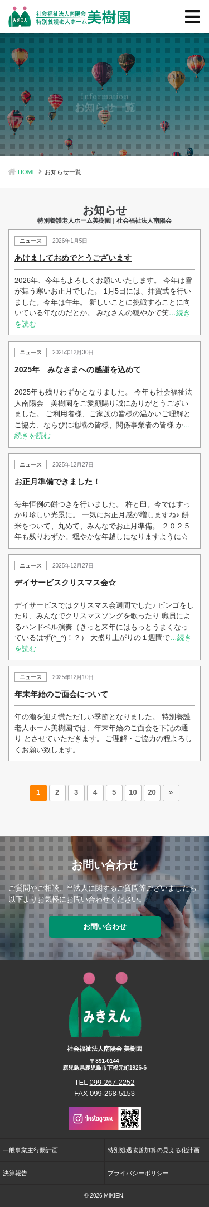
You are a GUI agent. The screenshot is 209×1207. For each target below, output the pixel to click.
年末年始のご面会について (61, 694)
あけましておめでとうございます (73, 257)
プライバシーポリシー (138, 1173)
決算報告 (15, 1173)
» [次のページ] (171, 792)
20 (151, 792)
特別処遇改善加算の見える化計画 (154, 1150)
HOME (27, 172)
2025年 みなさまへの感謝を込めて (77, 369)
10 (133, 792)
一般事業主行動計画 (30, 1150)
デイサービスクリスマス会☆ (65, 582)
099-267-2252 (112, 1082)
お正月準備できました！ (57, 481)
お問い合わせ (105, 926)
